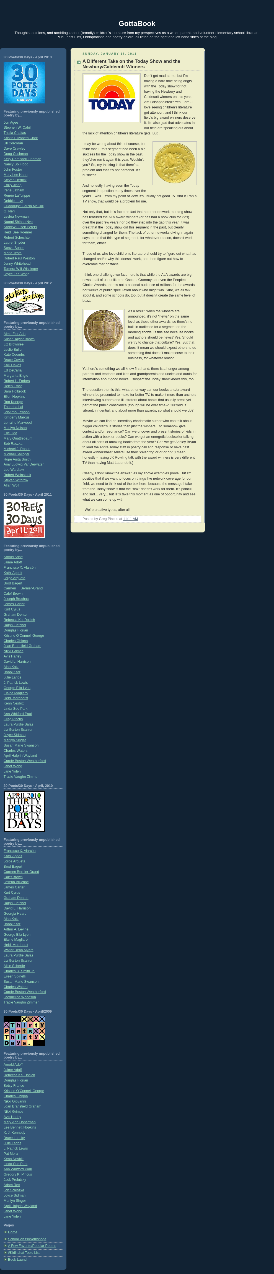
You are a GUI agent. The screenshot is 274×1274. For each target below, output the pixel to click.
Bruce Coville (14, 360)
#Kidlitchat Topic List (24, 1253)
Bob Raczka (13, 444)
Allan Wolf (11, 485)
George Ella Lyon (17, 688)
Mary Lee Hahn (15, 175)
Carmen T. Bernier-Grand (23, 588)
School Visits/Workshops (27, 1239)
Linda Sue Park (15, 709)
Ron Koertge (13, 402)
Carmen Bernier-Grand (21, 872)
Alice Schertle (14, 966)
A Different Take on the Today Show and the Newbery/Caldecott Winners (131, 64)
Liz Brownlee (14, 344)
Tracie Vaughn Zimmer (21, 777)
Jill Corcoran (13, 143)
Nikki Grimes (13, 651)
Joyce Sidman (14, 735)
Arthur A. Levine (16, 929)
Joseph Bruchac (16, 599)
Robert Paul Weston (19, 258)
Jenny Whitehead (17, 264)
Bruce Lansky (14, 1138)
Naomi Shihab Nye (18, 222)
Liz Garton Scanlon (18, 730)
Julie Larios (12, 677)
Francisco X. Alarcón (20, 568)
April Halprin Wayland (20, 756)
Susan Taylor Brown (19, 339)
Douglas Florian (16, 630)
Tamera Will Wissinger (21, 269)
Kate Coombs (14, 355)
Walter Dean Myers (18, 950)
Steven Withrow (16, 480)
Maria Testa (13, 253)
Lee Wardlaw (14, 470)
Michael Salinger (16, 454)
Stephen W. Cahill (17, 127)
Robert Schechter (17, 238)
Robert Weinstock (17, 475)
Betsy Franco (14, 1086)
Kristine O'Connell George (24, 636)
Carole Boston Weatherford (25, 761)
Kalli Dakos (12, 365)
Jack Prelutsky (15, 1180)
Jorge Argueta (14, 578)
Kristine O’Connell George (24, 1091)
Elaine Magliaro (16, 693)
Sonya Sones (14, 248)
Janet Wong (13, 766)
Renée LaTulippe (17, 195)
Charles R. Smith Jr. (19, 971)
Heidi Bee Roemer (18, 232)
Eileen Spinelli (14, 976)
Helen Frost (13, 386)
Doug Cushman (16, 154)
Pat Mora (11, 1154)
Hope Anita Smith (17, 459)
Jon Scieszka (14, 1190)
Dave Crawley (14, 148)
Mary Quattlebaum (18, 438)
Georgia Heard (15, 914)
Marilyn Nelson (15, 428)
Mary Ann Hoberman (20, 1122)
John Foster (13, 169)
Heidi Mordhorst (16, 698)
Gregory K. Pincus (18, 1174)
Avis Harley (12, 656)
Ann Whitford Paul (18, 714)
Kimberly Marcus (17, 417)
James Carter (14, 604)
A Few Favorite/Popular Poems (32, 1246)
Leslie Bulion (14, 350)
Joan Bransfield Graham (22, 646)
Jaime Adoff (13, 562)
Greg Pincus (13, 719)
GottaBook (137, 23)
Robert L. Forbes (17, 381)
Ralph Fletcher (15, 625)
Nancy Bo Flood (16, 164)
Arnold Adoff (13, 557)
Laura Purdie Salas (18, 724)
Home (12, 1232)
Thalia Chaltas (15, 133)
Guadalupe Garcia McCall (23, 206)
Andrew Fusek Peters (20, 227)
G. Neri (9, 211)
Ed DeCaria (13, 370)
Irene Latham (14, 190)
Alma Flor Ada (14, 334)
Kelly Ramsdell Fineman (22, 159)
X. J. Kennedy (14, 1133)
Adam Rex (12, 1185)
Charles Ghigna (16, 641)
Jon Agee (11, 122)
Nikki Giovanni (15, 1101)
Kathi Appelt (13, 573)
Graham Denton (16, 615)
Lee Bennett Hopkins (20, 1127)
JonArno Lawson (17, 412)
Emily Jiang (12, 185)
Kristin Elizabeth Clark (21, 138)
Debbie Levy (13, 201)
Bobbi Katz (12, 672)
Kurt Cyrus (12, 609)
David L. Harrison (17, 662)
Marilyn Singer (15, 740)
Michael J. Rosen (17, 449)
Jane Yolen (12, 771)
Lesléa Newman (16, 217)
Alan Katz (11, 667)
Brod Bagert (13, 583)
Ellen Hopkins (14, 397)
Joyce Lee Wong (17, 274)
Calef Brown (13, 594)
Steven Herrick (15, 180)
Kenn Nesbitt (14, 703)
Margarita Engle (16, 376)
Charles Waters (15, 751)
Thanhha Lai (13, 407)
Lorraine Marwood (18, 423)
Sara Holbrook (15, 391)
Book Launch (18, 1260)
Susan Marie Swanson (21, 745)
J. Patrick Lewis (16, 683)
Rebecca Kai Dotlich (19, 620)
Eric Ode (10, 433)
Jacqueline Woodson (20, 997)
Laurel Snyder (14, 243)
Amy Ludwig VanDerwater (24, 464)
